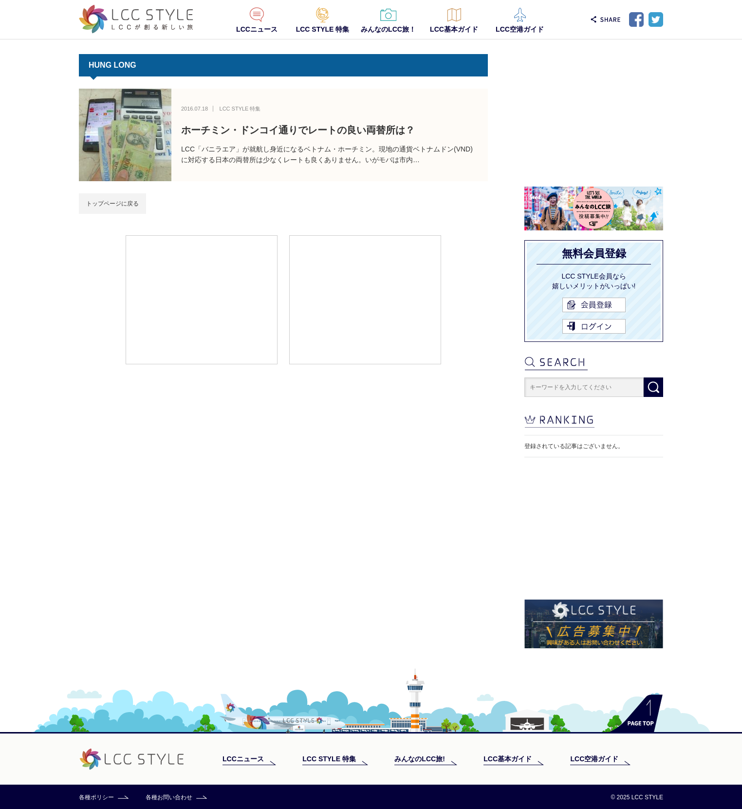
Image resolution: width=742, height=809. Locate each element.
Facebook (636, 19)
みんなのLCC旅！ (388, 29)
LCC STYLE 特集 (323, 29)
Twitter (656, 19)
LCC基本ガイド (454, 29)
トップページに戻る (112, 203)
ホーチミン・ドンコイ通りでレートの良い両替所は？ (298, 130)
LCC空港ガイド (520, 29)
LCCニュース (257, 29)
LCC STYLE (136, 19)
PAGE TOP (636, 713)
